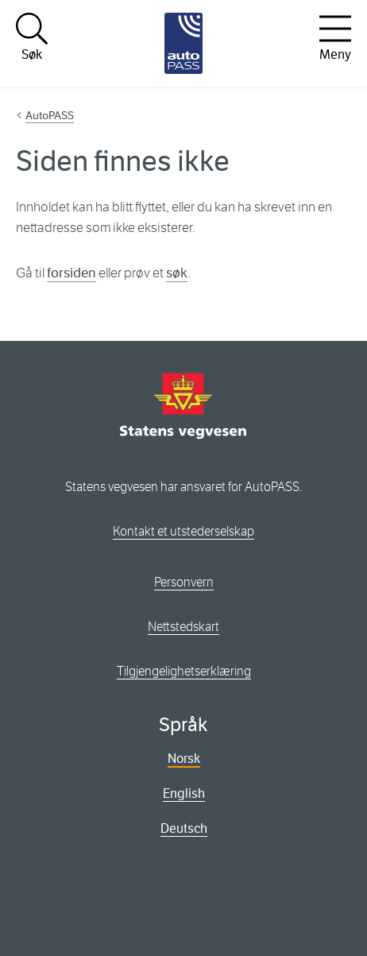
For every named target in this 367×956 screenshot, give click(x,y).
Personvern (184, 582)
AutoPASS (49, 115)
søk (176, 273)
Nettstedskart (183, 626)
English (184, 793)
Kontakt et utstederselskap (183, 531)
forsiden (71, 273)
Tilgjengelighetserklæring (184, 671)
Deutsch (183, 828)
